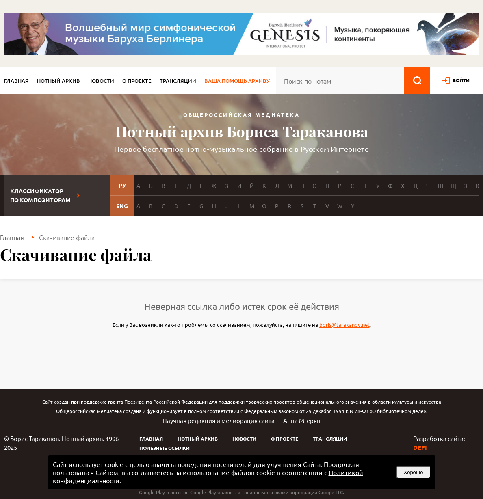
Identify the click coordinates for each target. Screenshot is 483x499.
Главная (16, 80)
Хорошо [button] (413, 472)
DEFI (420, 447)
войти (461, 80)
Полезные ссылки (164, 448)
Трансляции (178, 80)
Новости (101, 80)
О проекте (137, 80)
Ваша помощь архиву (237, 80)
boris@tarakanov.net (344, 324)
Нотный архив (58, 80)
